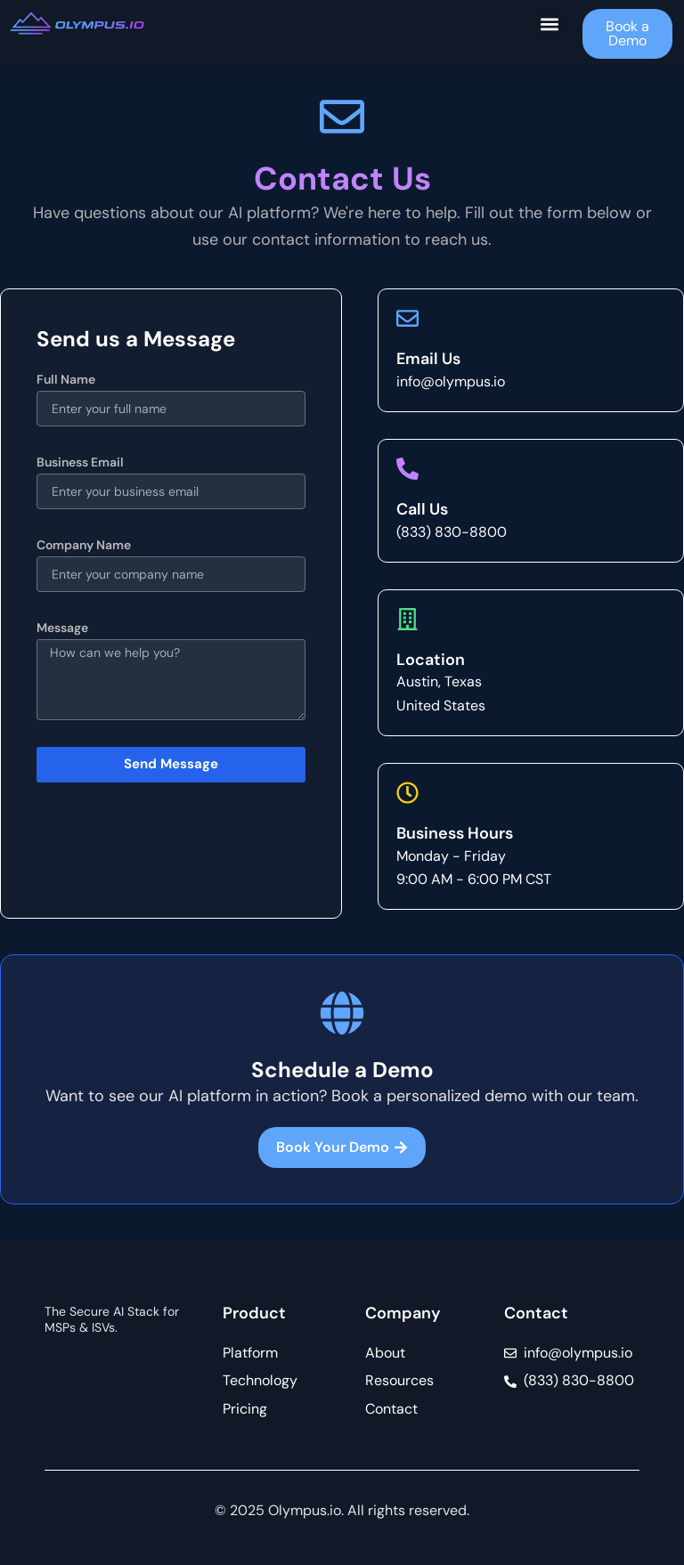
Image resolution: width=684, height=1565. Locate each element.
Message (62, 628)
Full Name (66, 379)
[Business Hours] (407, 793)
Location (430, 659)
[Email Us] (407, 318)
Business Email (80, 462)
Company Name (84, 545)
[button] (550, 23)
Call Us (422, 509)
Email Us (428, 358)
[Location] (407, 619)
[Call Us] (407, 469)
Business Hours (454, 833)
